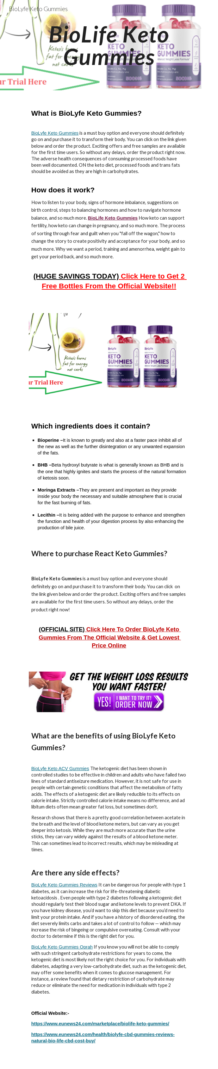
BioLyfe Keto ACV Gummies (60, 768)
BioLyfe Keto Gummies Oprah (62, 947)
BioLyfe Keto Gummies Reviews (64, 884)
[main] (109, 45)
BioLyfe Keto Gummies (54, 133)
